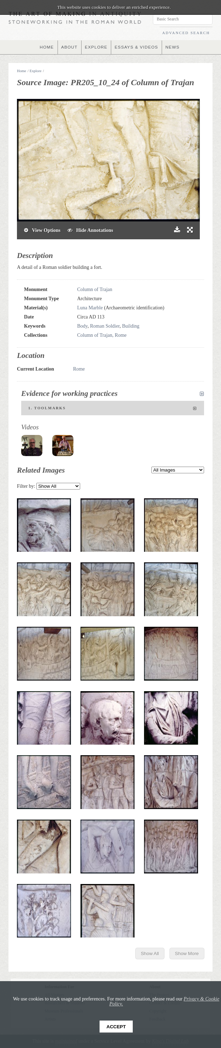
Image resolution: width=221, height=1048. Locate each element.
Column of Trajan (95, 289)
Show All (150, 953)
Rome (79, 369)
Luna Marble (90, 307)
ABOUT (68, 47)
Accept (116, 1026)
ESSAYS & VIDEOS (137, 47)
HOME (46, 47)
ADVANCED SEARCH (186, 33)
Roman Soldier (105, 326)
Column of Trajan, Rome (102, 335)
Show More (187, 953)
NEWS (173, 47)
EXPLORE (95, 47)
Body (82, 326)
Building (130, 326)
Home (21, 71)
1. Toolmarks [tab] (112, 408)
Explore (36, 71)
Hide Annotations (90, 230)
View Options (42, 230)
